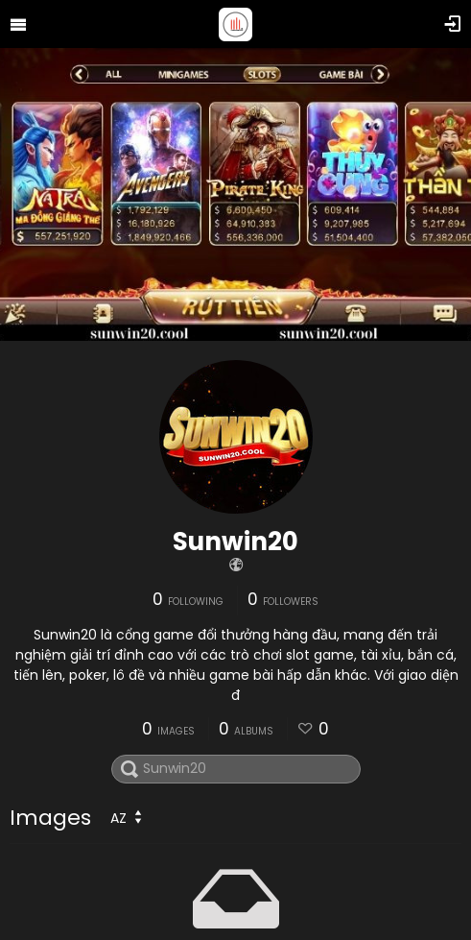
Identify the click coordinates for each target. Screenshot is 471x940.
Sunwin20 (235, 541)
